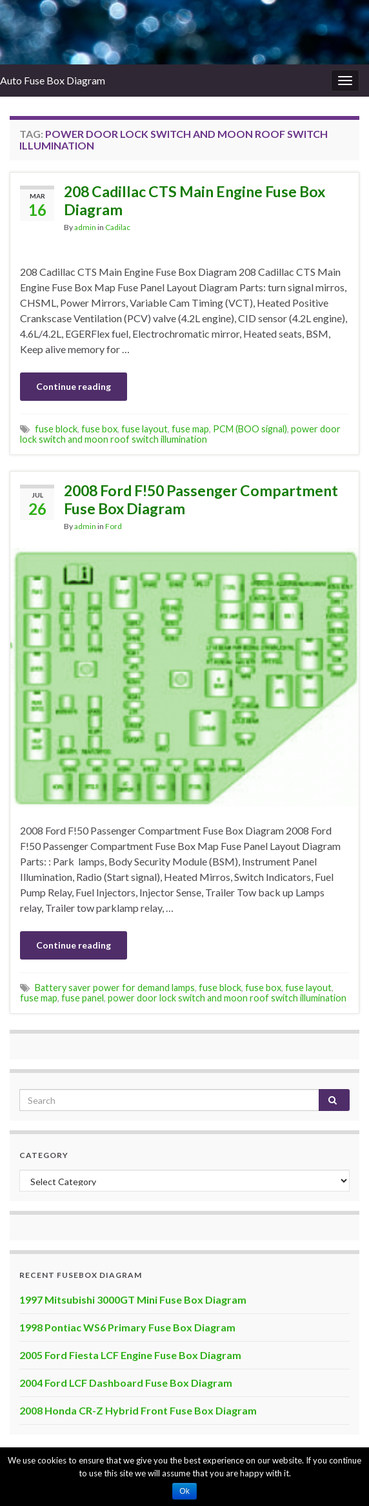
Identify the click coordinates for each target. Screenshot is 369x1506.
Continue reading (73, 386)
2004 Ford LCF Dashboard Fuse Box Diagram (125, 1382)
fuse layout (144, 428)
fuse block (56, 428)
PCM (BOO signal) (250, 428)
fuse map (190, 428)
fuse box (99, 428)
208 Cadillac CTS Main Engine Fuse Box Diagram (194, 200)
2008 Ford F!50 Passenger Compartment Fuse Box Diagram (201, 499)
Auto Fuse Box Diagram (52, 80)
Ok (184, 1491)
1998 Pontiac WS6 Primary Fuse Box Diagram (127, 1327)
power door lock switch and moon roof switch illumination (180, 434)
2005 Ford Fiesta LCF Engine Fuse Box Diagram (130, 1355)
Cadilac (117, 227)
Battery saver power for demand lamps (115, 987)
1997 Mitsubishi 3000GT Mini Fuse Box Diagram (132, 1299)
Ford (113, 526)
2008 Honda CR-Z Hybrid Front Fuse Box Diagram (138, 1410)
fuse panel (82, 997)
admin (85, 227)
